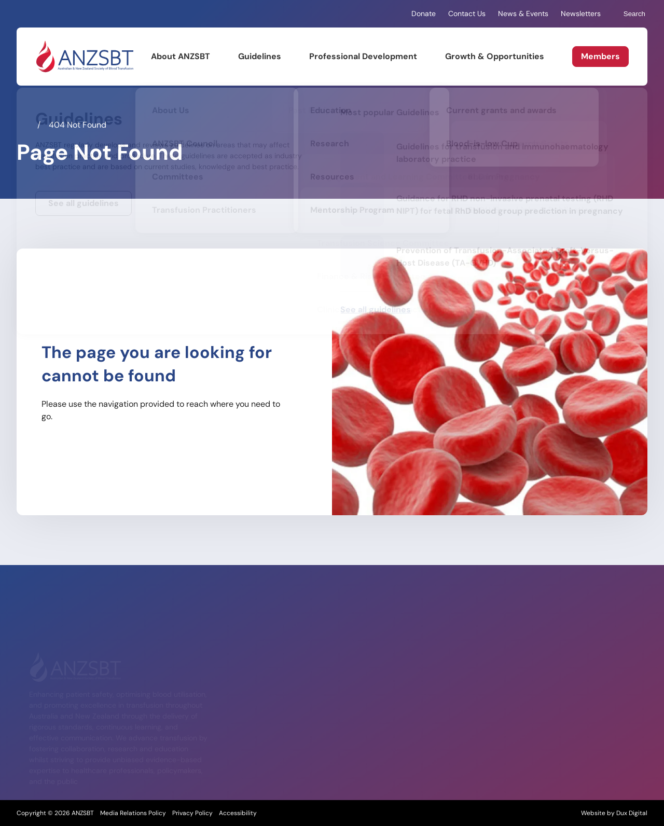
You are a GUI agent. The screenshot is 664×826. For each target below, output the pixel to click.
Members (600, 56)
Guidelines (259, 56)
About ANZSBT (180, 56)
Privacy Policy (192, 813)
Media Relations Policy (133, 813)
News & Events (523, 13)
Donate (423, 13)
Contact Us (467, 13)
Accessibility (238, 813)
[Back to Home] (84, 56)
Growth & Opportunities (494, 56)
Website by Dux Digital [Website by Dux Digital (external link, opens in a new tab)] (614, 813)
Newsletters (581, 13)
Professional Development (363, 56)
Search (629, 14)
